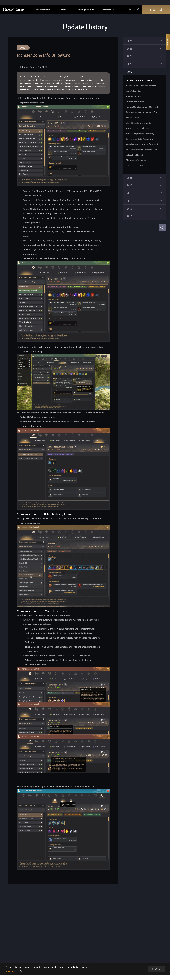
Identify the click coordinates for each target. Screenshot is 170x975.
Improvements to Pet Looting (139, 139)
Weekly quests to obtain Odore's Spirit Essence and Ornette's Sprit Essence (143, 144)
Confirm (156, 969)
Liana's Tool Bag (133, 91)
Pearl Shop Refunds (135, 101)
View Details (11, 971)
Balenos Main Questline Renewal (141, 85)
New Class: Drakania (135, 165)
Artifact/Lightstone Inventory (140, 133)
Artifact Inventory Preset (137, 128)
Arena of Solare (133, 96)
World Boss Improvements (138, 123)
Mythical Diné (132, 117)
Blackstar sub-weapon (136, 160)
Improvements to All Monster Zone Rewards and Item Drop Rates (143, 112)
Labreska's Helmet (134, 155)
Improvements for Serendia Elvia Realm (143, 149)
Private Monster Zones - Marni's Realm (143, 107)
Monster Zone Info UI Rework (140, 80)
